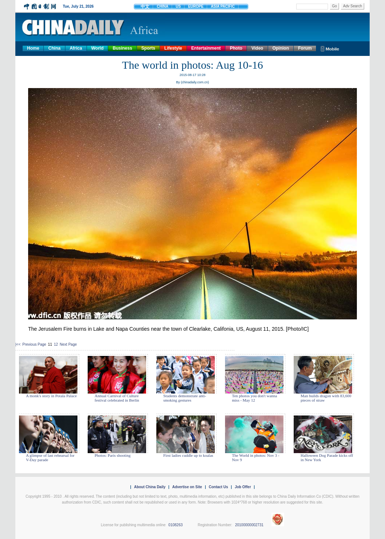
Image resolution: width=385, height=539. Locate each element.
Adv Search (352, 6)
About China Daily (149, 487)
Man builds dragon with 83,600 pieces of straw (326, 398)
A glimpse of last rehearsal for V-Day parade (50, 457)
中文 (145, 6)
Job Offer (243, 487)
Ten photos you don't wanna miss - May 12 (254, 398)
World (97, 48)
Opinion (280, 48)
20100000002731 (249, 525)
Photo (236, 48)
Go (334, 6)
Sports (148, 48)
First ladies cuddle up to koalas (188, 455)
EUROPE (195, 6)
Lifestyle (173, 48)
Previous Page (34, 344)
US (178, 6)
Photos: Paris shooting (112, 455)
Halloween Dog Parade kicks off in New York (327, 457)
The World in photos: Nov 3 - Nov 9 (255, 457)
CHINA (162, 6)
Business (122, 48)
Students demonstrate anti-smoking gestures (184, 398)
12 (56, 344)
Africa (76, 48)
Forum (305, 48)
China (54, 48)
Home (33, 48)
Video (257, 48)
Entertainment (206, 48)
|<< (17, 344)
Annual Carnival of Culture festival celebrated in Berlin (117, 398)
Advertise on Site (187, 487)
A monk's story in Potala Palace (51, 396)
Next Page (68, 344)
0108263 (175, 525)
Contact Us (218, 487)
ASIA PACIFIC (223, 6)
